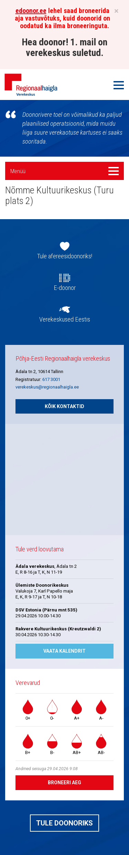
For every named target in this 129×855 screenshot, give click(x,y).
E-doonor (65, 288)
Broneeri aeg (64, 782)
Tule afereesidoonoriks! (64, 256)
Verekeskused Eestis (64, 319)
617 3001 (51, 379)
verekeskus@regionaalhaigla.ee (47, 387)
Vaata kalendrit (64, 651)
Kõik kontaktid (64, 406)
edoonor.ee (30, 11)
